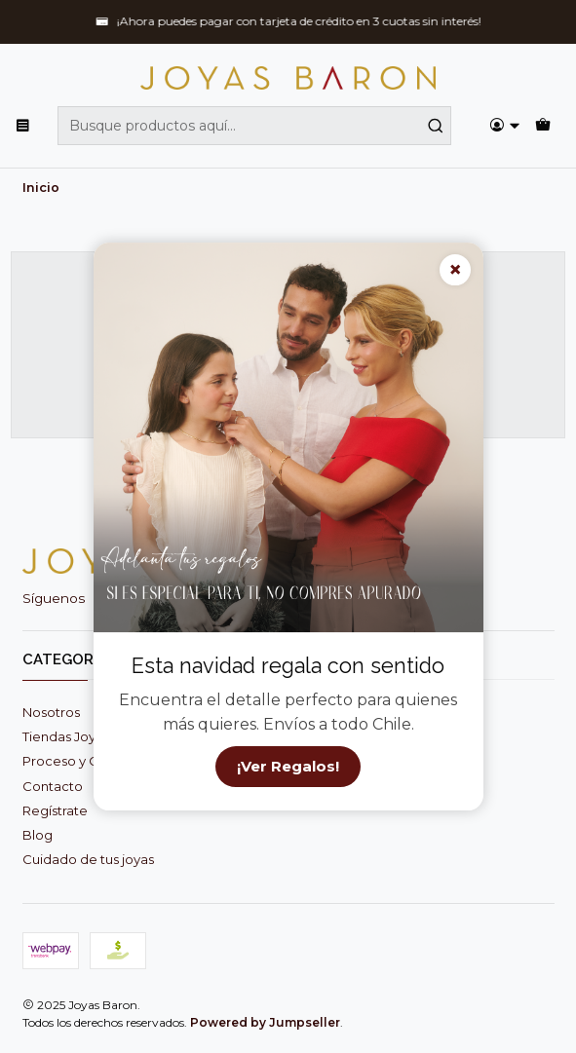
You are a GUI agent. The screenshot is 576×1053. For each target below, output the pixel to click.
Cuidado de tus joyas (88, 859)
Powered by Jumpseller (265, 1022)
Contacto (52, 786)
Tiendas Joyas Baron (86, 736)
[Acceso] (504, 125)
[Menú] (23, 125)
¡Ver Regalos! (288, 767)
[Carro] (543, 125)
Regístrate (55, 810)
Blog (37, 835)
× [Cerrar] (455, 269)
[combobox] (255, 125)
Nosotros (51, 712)
